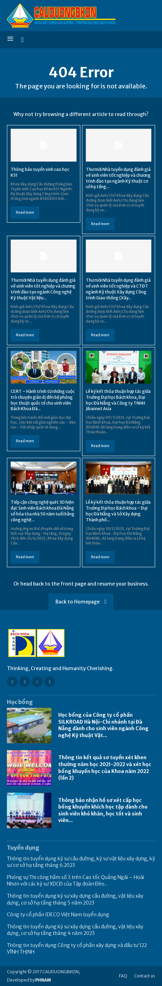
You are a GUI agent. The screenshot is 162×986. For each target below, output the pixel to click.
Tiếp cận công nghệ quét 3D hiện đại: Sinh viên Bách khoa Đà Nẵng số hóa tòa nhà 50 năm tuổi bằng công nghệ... (42, 511)
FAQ (123, 975)
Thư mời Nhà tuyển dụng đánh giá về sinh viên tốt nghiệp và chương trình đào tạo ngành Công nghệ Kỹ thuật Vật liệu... (43, 289)
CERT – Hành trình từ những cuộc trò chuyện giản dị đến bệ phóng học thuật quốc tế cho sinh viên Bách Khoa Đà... (43, 400)
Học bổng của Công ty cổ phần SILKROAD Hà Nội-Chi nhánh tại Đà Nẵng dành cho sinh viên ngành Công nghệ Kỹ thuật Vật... (103, 725)
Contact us (144, 975)
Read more (25, 212)
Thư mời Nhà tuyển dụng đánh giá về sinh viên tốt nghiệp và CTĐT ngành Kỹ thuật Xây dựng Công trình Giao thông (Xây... (118, 289)
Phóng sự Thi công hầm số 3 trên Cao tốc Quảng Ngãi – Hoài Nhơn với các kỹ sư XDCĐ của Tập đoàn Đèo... (75, 880)
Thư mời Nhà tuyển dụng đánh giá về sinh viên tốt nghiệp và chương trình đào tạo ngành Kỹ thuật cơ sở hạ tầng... (118, 178)
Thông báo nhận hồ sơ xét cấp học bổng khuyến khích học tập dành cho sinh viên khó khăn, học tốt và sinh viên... (103, 810)
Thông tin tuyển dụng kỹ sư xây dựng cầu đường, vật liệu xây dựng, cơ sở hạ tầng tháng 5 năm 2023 (75, 899)
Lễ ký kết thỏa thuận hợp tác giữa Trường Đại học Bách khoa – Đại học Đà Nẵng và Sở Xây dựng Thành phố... (118, 511)
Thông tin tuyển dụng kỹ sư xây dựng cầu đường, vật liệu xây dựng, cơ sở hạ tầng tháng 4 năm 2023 (75, 930)
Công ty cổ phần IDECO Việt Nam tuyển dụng (58, 914)
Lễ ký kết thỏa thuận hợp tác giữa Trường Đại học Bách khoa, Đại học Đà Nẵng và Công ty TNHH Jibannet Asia (118, 400)
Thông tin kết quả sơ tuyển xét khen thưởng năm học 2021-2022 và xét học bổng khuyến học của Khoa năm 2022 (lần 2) (104, 767)
